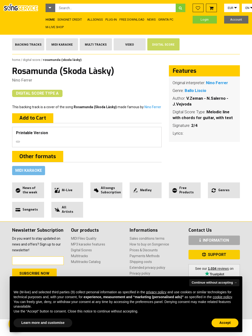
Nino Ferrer (22, 80)
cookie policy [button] (222, 297)
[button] (50, 8)
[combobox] (115, 8)
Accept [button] (225, 323)
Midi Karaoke (62, 44)
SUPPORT (214, 254)
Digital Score (163, 44)
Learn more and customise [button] (42, 323)
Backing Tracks (28, 44)
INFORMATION (214, 240)
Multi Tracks (96, 44)
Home (16, 60)
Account (236, 19)
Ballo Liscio (195, 90)
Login (205, 19)
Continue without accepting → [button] (214, 282)
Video (129, 44)
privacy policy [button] (156, 292)
